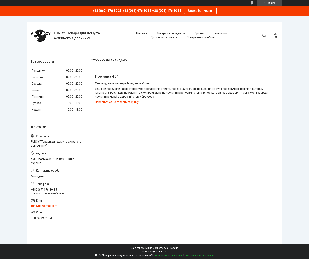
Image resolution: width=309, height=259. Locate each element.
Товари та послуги (169, 33)
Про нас (200, 33)
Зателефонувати (200, 11)
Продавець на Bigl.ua (154, 251)
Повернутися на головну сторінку (117, 102)
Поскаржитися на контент (168, 255)
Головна (141, 33)
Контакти (221, 33)
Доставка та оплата (164, 37)
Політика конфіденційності (200, 255)
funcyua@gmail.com (44, 205)
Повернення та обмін (201, 37)
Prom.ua (173, 248)
